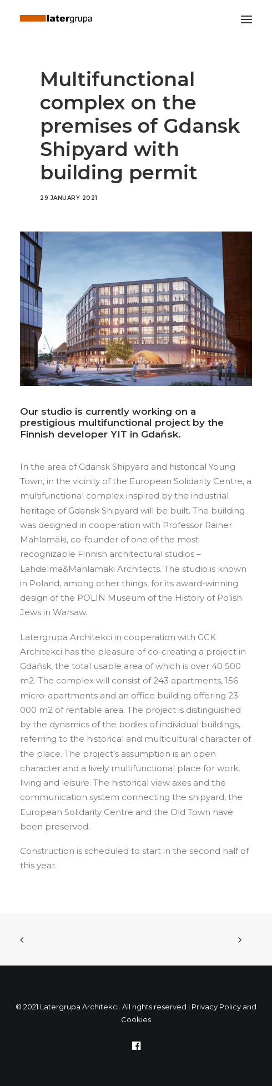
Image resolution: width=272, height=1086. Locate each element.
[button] (246, 19)
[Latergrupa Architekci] (56, 19)
